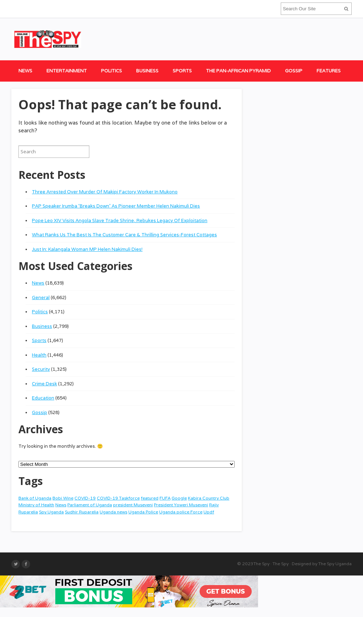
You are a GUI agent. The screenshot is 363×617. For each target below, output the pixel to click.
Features (329, 71)
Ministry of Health (36, 504)
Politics (111, 71)
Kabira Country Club (208, 498)
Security (41, 369)
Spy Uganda (51, 511)
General (41, 297)
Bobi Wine (62, 498)
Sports (182, 71)
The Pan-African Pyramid (238, 71)
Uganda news (113, 511)
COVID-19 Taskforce (118, 498)
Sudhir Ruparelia (82, 511)
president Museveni (133, 504)
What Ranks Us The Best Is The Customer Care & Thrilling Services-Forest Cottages (124, 235)
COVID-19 (85, 498)
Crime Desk (44, 384)
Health (39, 355)
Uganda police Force (180, 511)
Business (147, 71)
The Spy (261, 563)
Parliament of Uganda (89, 504)
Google (179, 498)
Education (43, 398)
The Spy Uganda (335, 563)
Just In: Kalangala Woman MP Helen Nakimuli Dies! (87, 249)
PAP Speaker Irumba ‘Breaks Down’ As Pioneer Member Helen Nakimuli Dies (116, 206)
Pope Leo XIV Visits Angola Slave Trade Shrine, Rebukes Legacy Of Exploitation (119, 220)
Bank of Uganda (34, 498)
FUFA (165, 498)
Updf (208, 511)
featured (149, 498)
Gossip (293, 71)
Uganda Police (143, 511)
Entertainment (66, 71)
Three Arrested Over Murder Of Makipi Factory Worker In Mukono (105, 192)
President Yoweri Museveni (181, 504)
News (25, 71)
